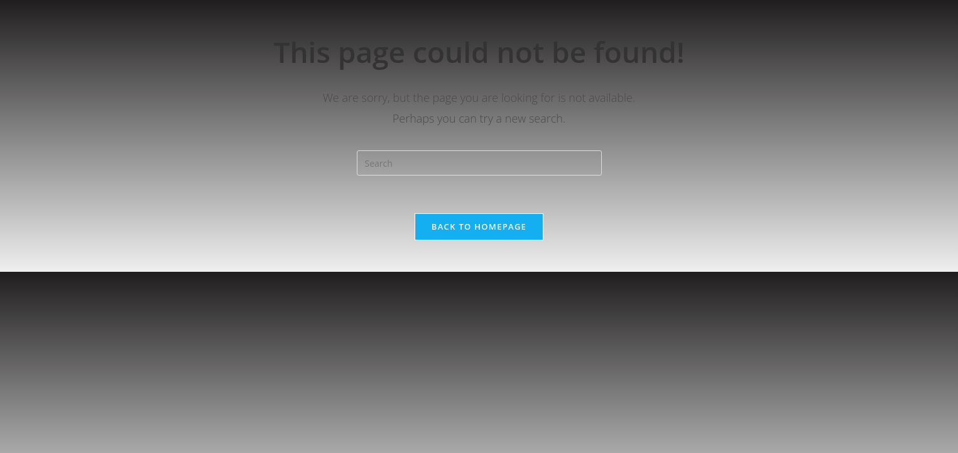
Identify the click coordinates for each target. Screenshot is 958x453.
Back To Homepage (479, 226)
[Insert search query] (479, 163)
